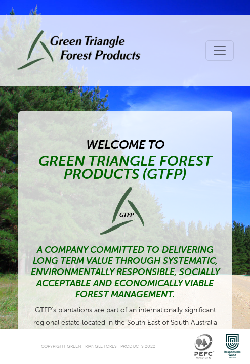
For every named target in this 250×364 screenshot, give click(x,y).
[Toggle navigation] (219, 50)
